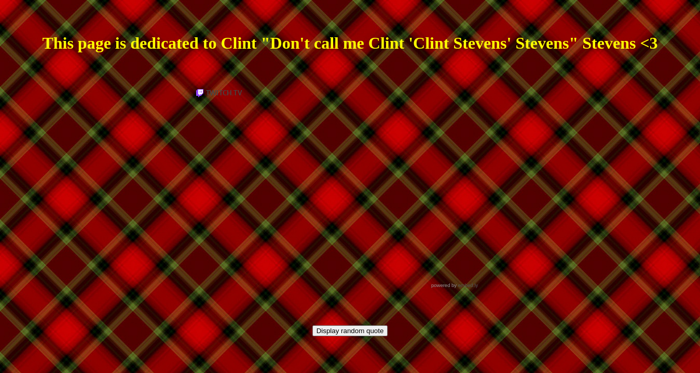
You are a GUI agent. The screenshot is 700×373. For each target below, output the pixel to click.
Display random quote (350, 331)
